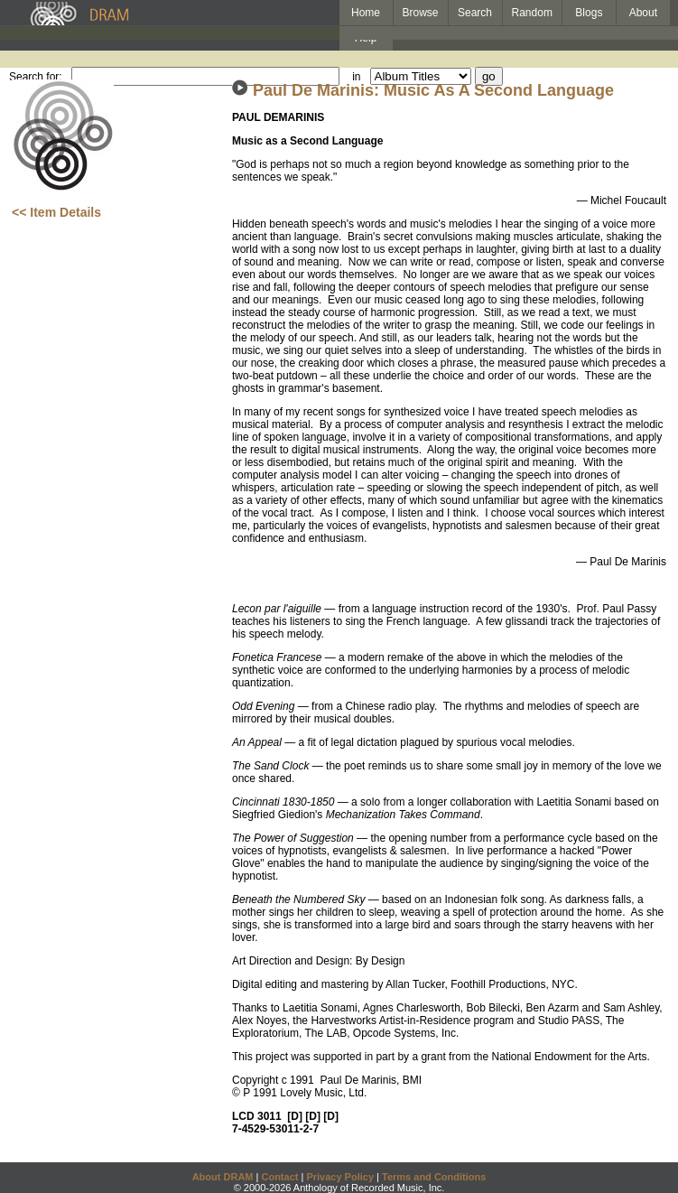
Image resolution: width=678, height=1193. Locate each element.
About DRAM (223, 1176)
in (356, 76)
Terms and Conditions (434, 1176)
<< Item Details (56, 212)
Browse (421, 12)
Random (532, 12)
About (643, 12)
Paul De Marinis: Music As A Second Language (433, 90)
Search (475, 12)
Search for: (35, 76)
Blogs (588, 12)
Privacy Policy (340, 1176)
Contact (279, 1176)
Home (365, 12)
